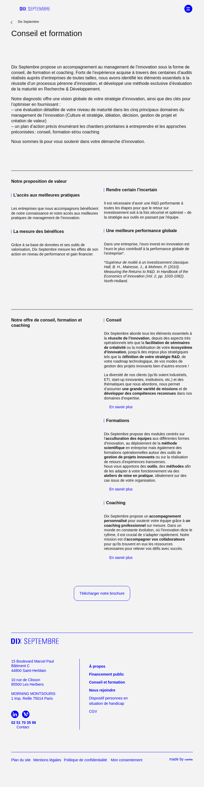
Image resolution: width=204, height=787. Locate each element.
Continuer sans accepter (102, 423)
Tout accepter (102, 400)
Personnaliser (102, 414)
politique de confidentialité (102, 376)
